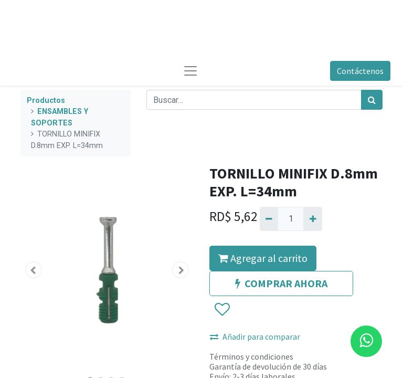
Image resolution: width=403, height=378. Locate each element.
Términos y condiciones (251, 356)
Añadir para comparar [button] (255, 336)
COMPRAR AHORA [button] (281, 283)
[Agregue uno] (312, 219)
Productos (46, 100)
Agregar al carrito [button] (262, 258)
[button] (33, 269)
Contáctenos (360, 71)
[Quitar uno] (269, 219)
